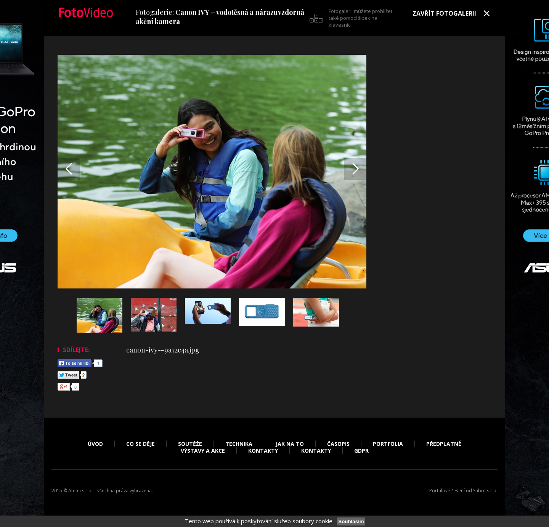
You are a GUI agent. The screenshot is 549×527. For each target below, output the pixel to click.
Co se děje (140, 444)
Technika (238, 444)
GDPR (361, 450)
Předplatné (443, 444)
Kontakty (263, 450)
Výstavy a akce (203, 450)
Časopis (338, 444)
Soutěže (190, 444)
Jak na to (290, 444)
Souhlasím (351, 521)
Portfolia (388, 444)
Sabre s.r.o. (485, 490)
